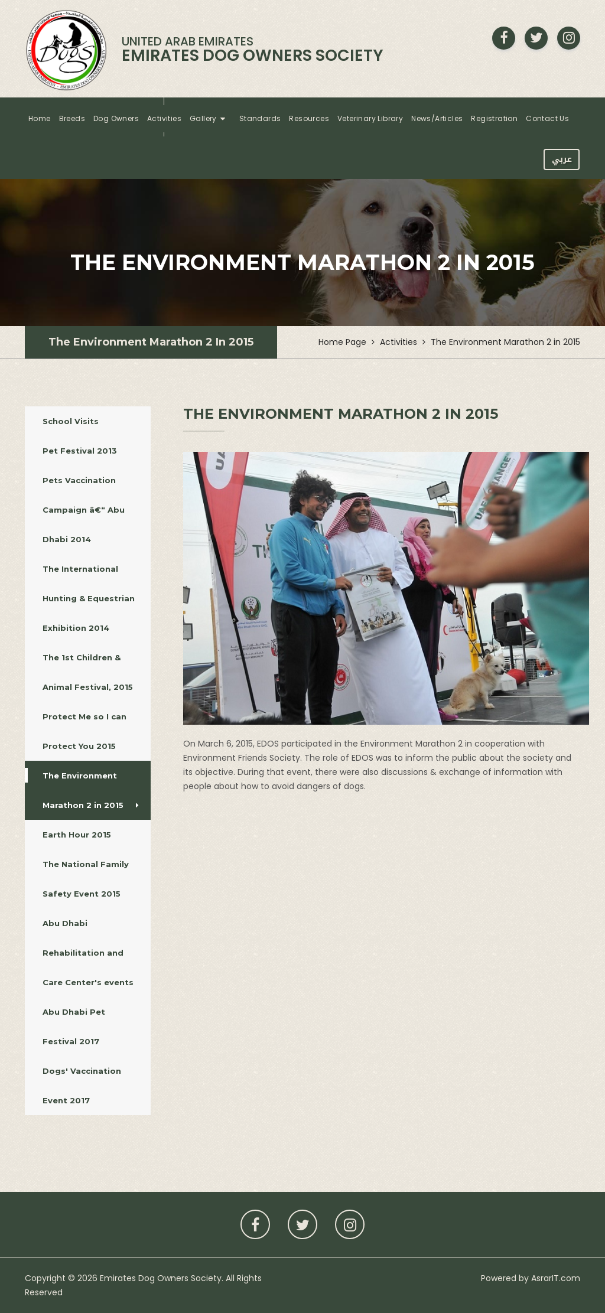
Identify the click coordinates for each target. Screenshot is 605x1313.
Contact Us (547, 118)
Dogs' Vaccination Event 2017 (91, 1085)
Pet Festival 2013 (89, 450)
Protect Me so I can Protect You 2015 (91, 731)
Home (39, 118)
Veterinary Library (370, 118)
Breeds (72, 118)
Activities (164, 118)
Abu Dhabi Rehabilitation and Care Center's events (91, 952)
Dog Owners (116, 118)
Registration (494, 118)
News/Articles (437, 118)
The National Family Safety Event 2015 (91, 878)
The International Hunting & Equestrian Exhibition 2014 (91, 598)
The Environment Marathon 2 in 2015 (150, 341)
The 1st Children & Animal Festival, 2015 (91, 672)
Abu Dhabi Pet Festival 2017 (91, 1026)
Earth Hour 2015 (89, 834)
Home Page (342, 342)
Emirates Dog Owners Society (161, 1278)
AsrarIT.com (555, 1278)
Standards (260, 118)
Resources (309, 118)
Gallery (203, 118)
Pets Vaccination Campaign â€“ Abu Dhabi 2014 (91, 509)
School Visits (91, 421)
